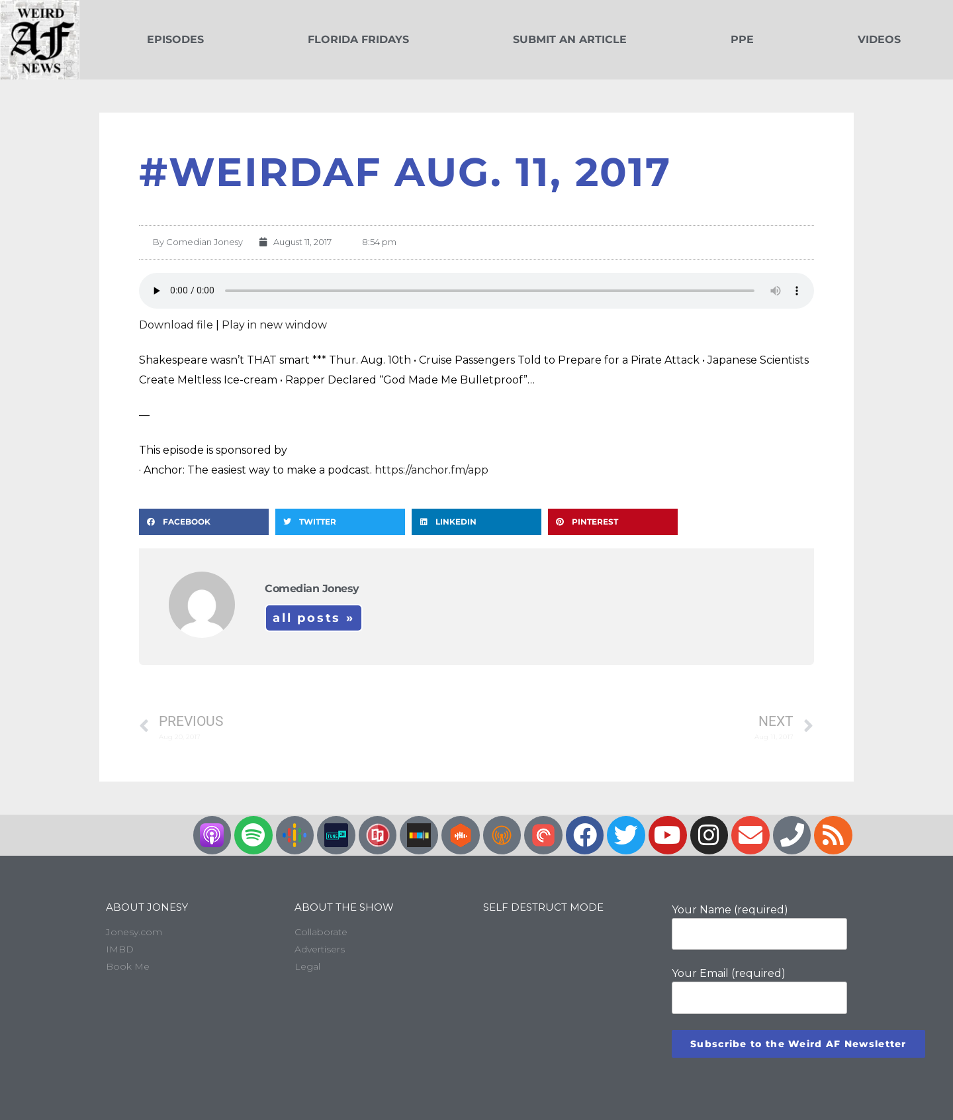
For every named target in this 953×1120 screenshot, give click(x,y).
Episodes (175, 39)
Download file (176, 325)
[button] (204, 522)
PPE (742, 39)
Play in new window (274, 325)
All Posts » (314, 618)
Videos (879, 39)
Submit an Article (570, 39)
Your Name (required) (759, 926)
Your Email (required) (759, 990)
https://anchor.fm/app (431, 470)
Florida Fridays (358, 39)
